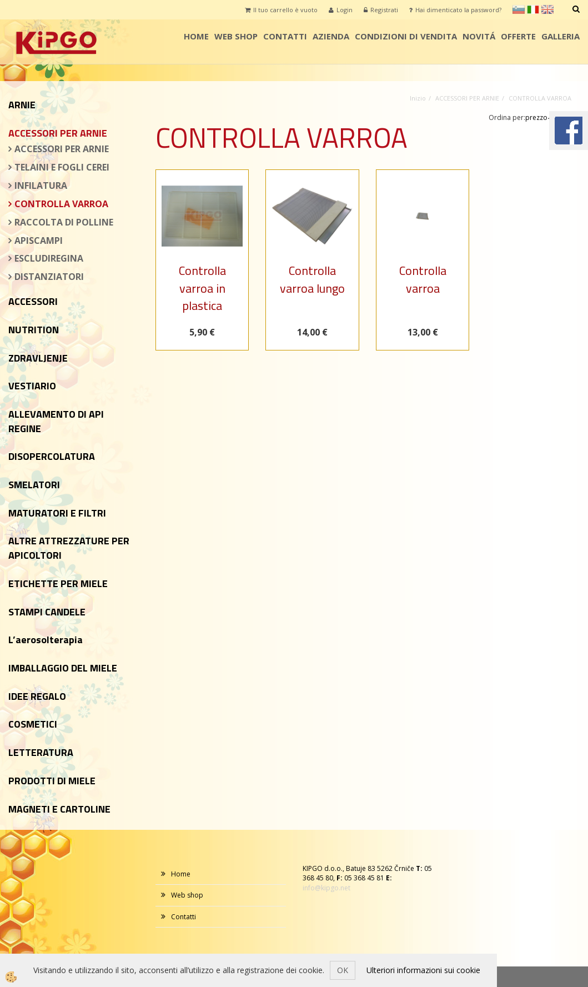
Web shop (236, 36)
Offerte (518, 36)
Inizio (418, 98)
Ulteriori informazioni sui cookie (423, 970)
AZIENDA (331, 36)
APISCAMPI (38, 240)
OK (342, 970)
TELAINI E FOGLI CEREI (61, 167)
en (547, 9)
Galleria (560, 36)
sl (518, 9)
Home (196, 36)
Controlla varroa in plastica (202, 288)
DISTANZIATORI (49, 276)
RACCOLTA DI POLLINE (63, 222)
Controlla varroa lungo (312, 279)
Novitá (479, 36)
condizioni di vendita (406, 36)
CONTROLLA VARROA (61, 204)
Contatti (285, 36)
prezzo (539, 117)
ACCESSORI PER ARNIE (61, 149)
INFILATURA (40, 185)
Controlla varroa (422, 279)
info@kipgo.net (326, 888)
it (533, 9)
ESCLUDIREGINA (48, 258)
